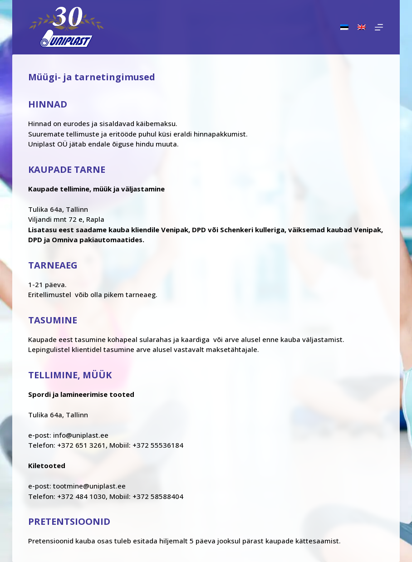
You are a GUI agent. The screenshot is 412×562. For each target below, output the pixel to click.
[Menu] (379, 27)
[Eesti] (344, 27)
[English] (362, 27)
